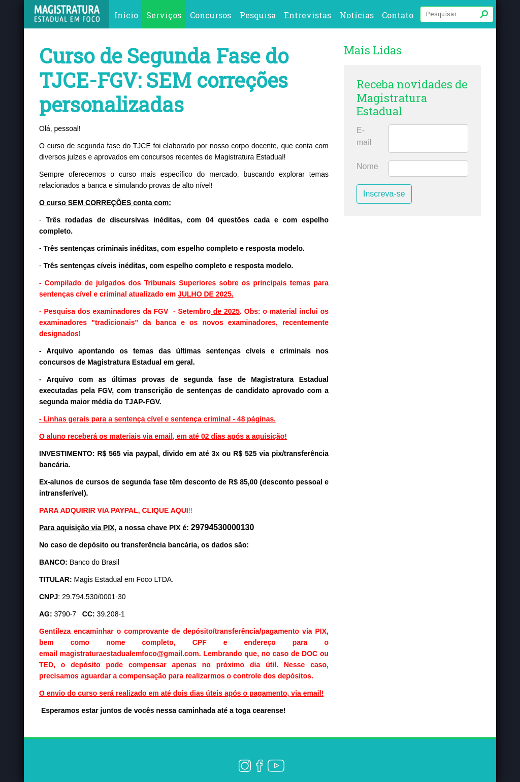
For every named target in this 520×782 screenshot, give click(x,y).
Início (126, 15)
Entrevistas (307, 15)
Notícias (357, 15)
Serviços (163, 15)
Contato (397, 15)
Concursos (210, 15)
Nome (367, 166)
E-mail (363, 136)
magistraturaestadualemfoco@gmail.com (129, 653)
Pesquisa (258, 15)
